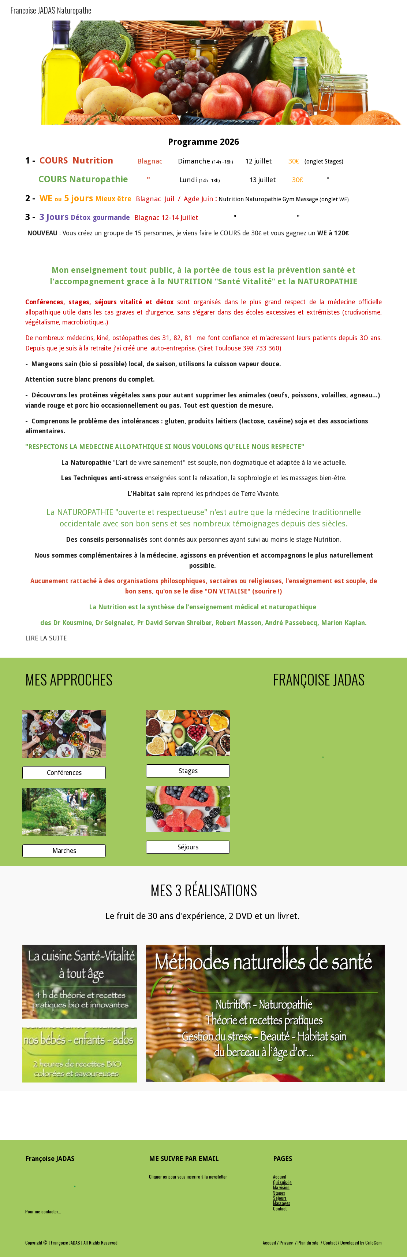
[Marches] (64, 851)
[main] (203, 187)
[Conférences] (64, 772)
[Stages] (187, 771)
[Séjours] (187, 847)
